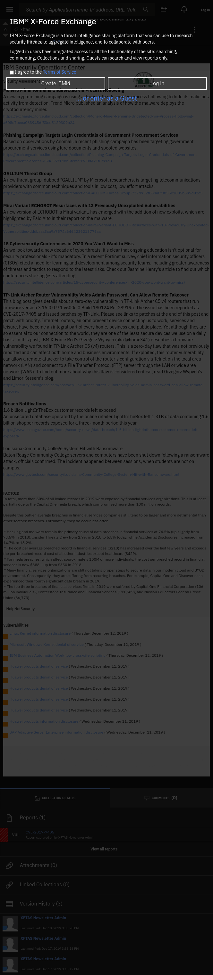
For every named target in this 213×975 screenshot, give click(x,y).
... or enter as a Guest (106, 98)
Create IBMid (55, 83)
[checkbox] (12, 72)
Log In (157, 83)
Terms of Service (59, 72)
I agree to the (45, 72)
